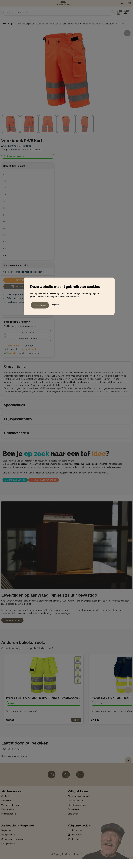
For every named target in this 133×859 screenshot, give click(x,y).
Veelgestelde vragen (11, 805)
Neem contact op (12, 620)
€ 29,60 (10, 719)
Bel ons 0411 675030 (15, 480)
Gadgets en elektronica (12, 839)
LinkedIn (74, 839)
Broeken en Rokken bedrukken (64, 24)
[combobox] (54, 12)
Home (18, 24)
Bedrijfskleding (8, 834)
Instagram (75, 834)
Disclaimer (73, 814)
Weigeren (55, 304)
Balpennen (6, 830)
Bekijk (76, 720)
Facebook (75, 830)
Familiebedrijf (7, 809)
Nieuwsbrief (7, 800)
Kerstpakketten (8, 843)
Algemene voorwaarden (79, 796)
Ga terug (8, 23)
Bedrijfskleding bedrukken (35, 24)
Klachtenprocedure (77, 805)
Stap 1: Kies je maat (14, 166)
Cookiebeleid (74, 809)
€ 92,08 (95, 719)
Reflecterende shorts (91, 24)
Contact (5, 796)
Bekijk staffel (35, 149)
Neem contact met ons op (43, 480)
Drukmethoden (8, 814)
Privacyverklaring (76, 800)
